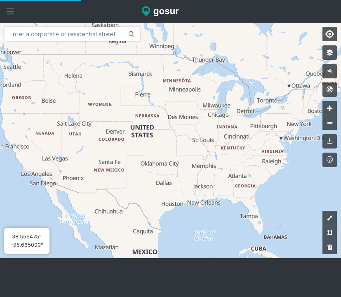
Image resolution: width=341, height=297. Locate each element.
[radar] (329, 89)
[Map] (170, 140)
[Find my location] (329, 34)
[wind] (329, 71)
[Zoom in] (329, 108)
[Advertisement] (171, 277)
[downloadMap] (329, 141)
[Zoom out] (329, 123)
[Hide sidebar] (10, 11)
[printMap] (329, 160)
